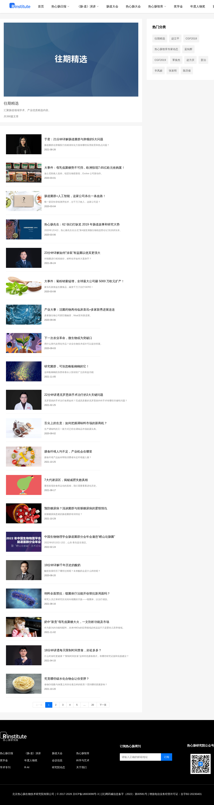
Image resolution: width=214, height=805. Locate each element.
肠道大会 (57, 753)
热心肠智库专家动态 (166, 49)
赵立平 (175, 38)
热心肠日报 (6, 753)
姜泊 (203, 59)
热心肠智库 (82, 753)
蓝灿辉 (188, 49)
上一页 (39, 705)
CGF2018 (191, 38)
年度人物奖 (30, 760)
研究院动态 (58, 767)
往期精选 (160, 38)
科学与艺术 (82, 760)
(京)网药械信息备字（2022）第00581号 (124, 793)
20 (92, 705)
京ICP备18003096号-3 (86, 793)
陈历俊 (187, 70)
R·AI (26, 767)
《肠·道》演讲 (32, 753)
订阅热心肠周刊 (130, 746)
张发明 (173, 70)
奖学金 (4, 760)
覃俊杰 (176, 59)
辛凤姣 (158, 70)
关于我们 (81, 767)
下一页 (103, 705)
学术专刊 (5, 767)
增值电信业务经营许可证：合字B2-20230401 (175, 793)
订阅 (166, 757)
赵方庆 (190, 59)
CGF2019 (160, 59)
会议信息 (57, 760)
